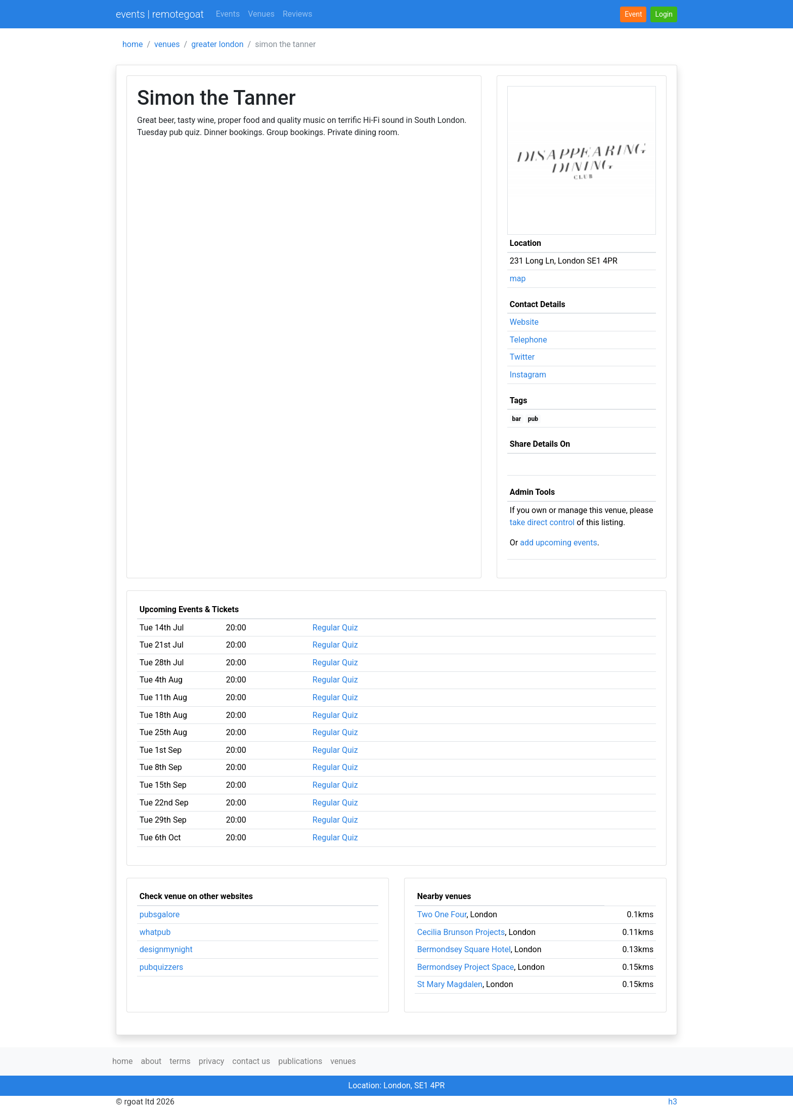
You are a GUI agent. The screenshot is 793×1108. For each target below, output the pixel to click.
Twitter (522, 357)
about (151, 1061)
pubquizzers (162, 967)
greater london (217, 44)
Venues (261, 14)
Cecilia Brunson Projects (461, 932)
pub (533, 418)
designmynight (166, 949)
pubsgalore (160, 914)
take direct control (542, 522)
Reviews (298, 14)
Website (524, 322)
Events (228, 14)
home (132, 44)
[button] (663, 14)
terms (179, 1061)
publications (300, 1061)
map (518, 278)
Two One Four (442, 914)
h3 (672, 1101)
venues (167, 44)
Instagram (528, 374)
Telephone (528, 340)
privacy (212, 1061)
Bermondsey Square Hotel (464, 949)
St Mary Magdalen (449, 984)
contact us (251, 1061)
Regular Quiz (335, 627)
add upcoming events (558, 542)
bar (516, 418)
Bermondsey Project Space (465, 967)
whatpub (155, 932)
